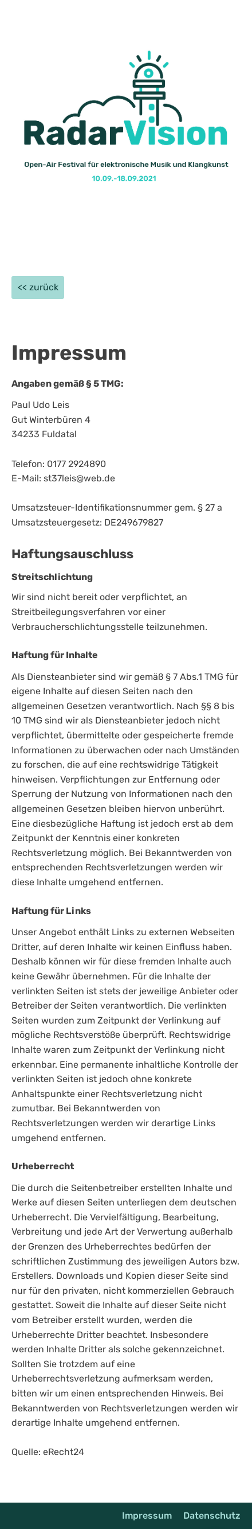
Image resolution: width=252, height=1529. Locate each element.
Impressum (147, 1515)
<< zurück (38, 287)
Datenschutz (212, 1515)
